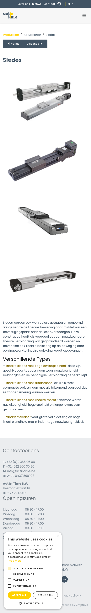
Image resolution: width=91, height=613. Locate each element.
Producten (11, 35)
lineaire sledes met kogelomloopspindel (36, 366)
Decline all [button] (45, 595)
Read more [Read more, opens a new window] (14, 560)
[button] (33, 603)
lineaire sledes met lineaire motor (31, 400)
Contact (49, 4)
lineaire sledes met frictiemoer (29, 383)
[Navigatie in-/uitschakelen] (84, 16)
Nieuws (36, 4)
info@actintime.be (21, 471)
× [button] (57, 536)
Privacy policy (69, 595)
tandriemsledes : (18, 417)
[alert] (33, 570)
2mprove (82, 605)
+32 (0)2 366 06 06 (21, 462)
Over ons (24, 4)
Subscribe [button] (66, 580)
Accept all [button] (19, 595)
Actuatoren (32, 35)
